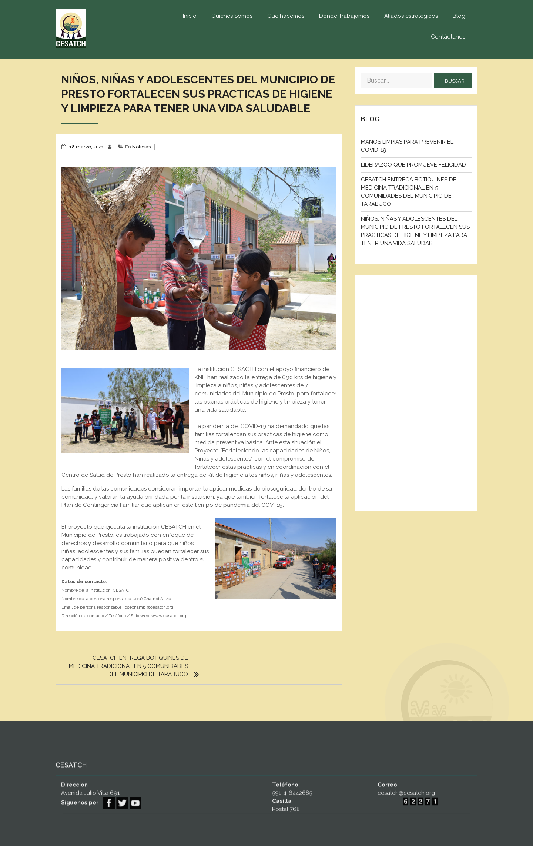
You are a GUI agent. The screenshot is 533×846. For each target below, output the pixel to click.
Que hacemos (285, 16)
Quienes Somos (231, 16)
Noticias (141, 147)
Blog (459, 16)
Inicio (190, 16)
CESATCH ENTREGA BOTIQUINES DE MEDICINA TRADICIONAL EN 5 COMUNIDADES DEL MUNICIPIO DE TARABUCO (128, 666)
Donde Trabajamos (344, 16)
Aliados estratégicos (411, 16)
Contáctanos (448, 36)
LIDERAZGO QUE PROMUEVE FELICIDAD (413, 164)
